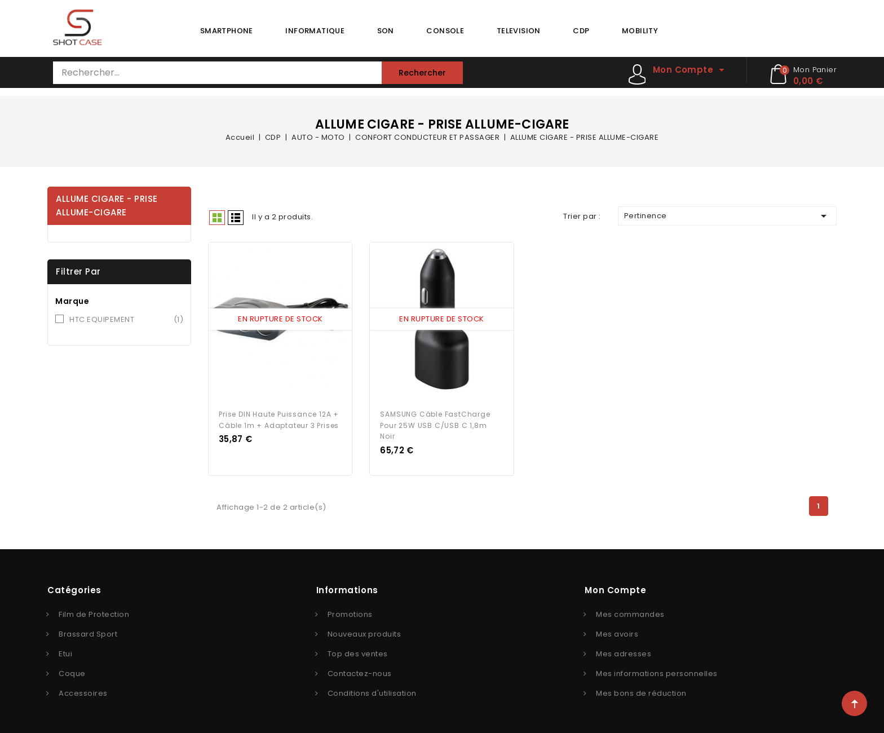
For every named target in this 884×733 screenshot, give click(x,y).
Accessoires (83, 687)
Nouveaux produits (364, 628)
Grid (217, 217)
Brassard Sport (88, 628)
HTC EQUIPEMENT (126, 319)
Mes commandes (630, 608)
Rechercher (422, 72)
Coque (72, 668)
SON (385, 30)
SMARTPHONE (226, 30)
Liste (235, 217)
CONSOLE (445, 30)
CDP (581, 30)
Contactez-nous (360, 668)
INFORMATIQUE (314, 30)
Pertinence (727, 216)
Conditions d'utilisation (372, 687)
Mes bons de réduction (641, 687)
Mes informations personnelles (657, 668)
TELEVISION (519, 30)
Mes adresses (623, 648)
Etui (65, 648)
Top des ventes (358, 648)
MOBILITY (640, 30)
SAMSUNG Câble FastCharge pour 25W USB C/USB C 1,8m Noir (435, 420)
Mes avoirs (617, 628)
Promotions (350, 608)
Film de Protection (94, 608)
